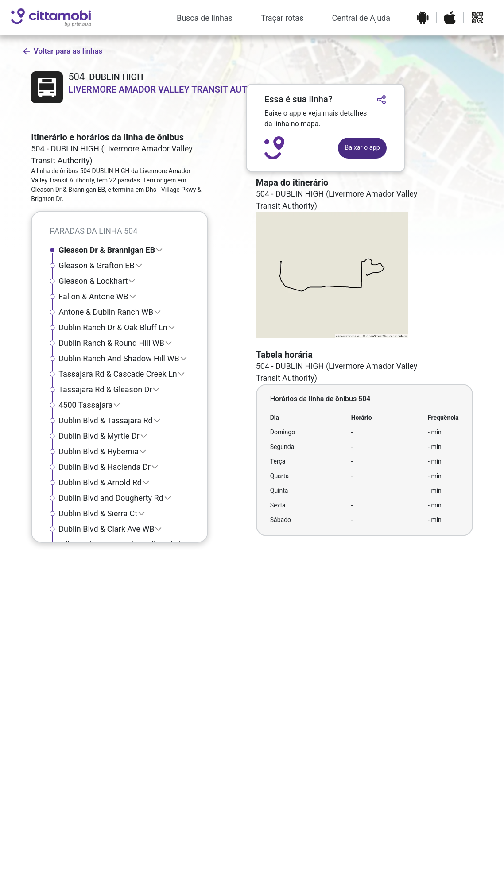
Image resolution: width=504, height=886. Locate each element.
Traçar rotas (282, 18)
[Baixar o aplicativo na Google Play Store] (422, 18)
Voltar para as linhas (62, 51)
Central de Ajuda (361, 18)
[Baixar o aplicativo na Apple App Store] (449, 18)
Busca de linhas (205, 18)
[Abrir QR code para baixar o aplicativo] (477, 18)
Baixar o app (362, 147)
